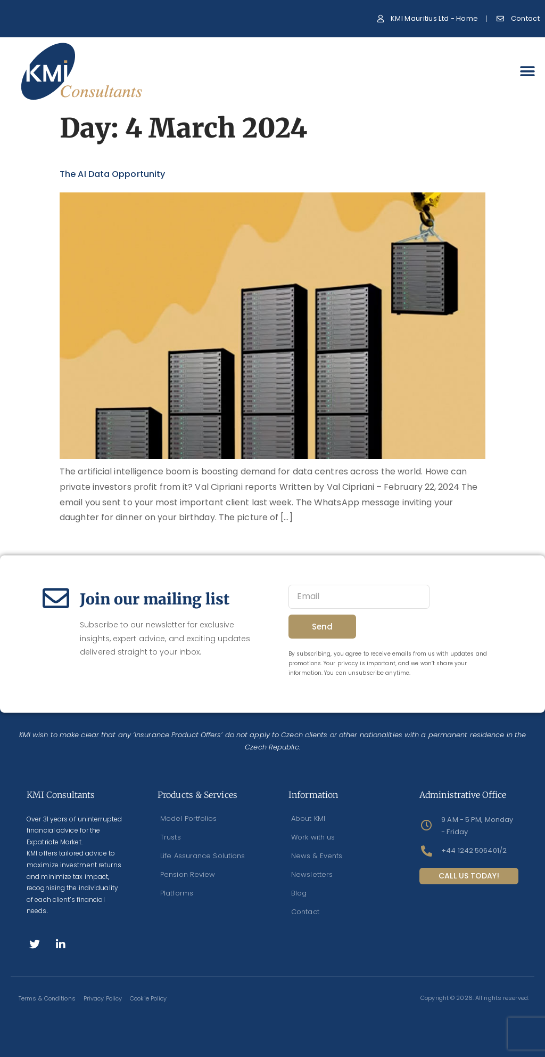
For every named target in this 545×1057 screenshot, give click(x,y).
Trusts (170, 837)
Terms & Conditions (47, 998)
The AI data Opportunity (112, 174)
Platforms (176, 893)
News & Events (316, 856)
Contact (305, 912)
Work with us (313, 837)
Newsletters (312, 874)
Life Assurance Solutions (202, 856)
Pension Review (187, 874)
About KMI (308, 818)
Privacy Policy (103, 998)
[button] (528, 72)
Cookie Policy (148, 998)
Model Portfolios (188, 818)
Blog (299, 893)
